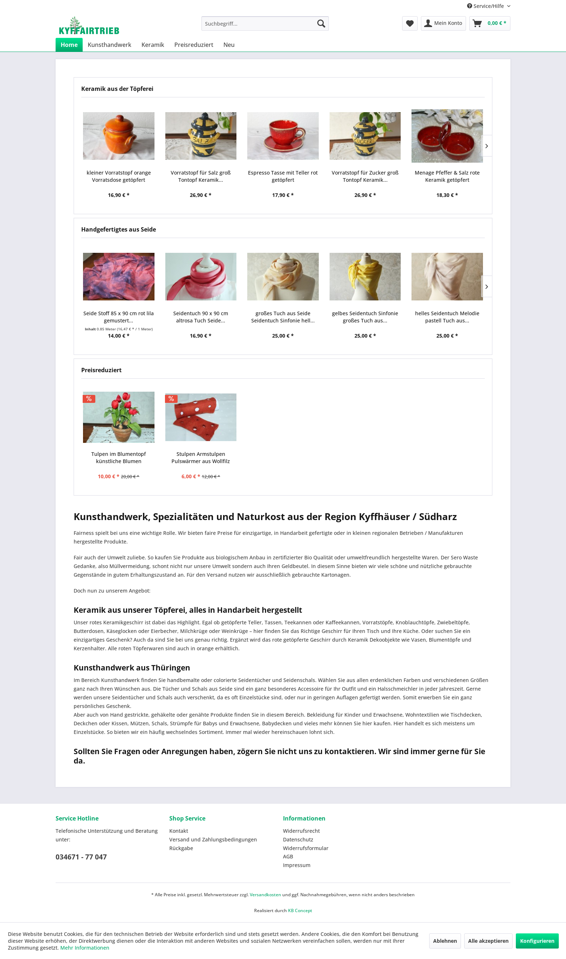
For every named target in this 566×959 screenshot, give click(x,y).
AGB (288, 856)
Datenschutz (298, 839)
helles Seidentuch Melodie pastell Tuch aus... (447, 317)
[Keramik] (152, 45)
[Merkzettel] (410, 23)
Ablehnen (445, 940)
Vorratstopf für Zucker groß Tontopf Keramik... (365, 176)
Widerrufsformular (305, 848)
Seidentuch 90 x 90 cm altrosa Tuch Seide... (200, 317)
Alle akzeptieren (488, 940)
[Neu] (229, 45)
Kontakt (178, 830)
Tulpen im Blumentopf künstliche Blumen (118, 457)
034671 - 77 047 (81, 857)
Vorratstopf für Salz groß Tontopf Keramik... (201, 176)
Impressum (296, 865)
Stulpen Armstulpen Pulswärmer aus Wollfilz (200, 457)
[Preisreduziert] (193, 45)
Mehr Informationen (84, 947)
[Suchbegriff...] (265, 23)
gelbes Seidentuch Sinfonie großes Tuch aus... (365, 317)
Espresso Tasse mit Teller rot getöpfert (283, 176)
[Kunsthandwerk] (109, 45)
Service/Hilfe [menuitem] (486, 6)
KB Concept (300, 910)
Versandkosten (265, 895)
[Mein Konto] (443, 23)
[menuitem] (265, 23)
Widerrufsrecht (301, 830)
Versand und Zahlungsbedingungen (213, 839)
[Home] (69, 45)
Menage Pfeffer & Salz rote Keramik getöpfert (447, 176)
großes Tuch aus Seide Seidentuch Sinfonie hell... (283, 317)
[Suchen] (321, 23)
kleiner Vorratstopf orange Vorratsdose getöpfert (119, 176)
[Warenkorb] (489, 23)
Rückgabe (181, 848)
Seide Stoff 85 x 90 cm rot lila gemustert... (118, 317)
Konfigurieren (537, 940)
